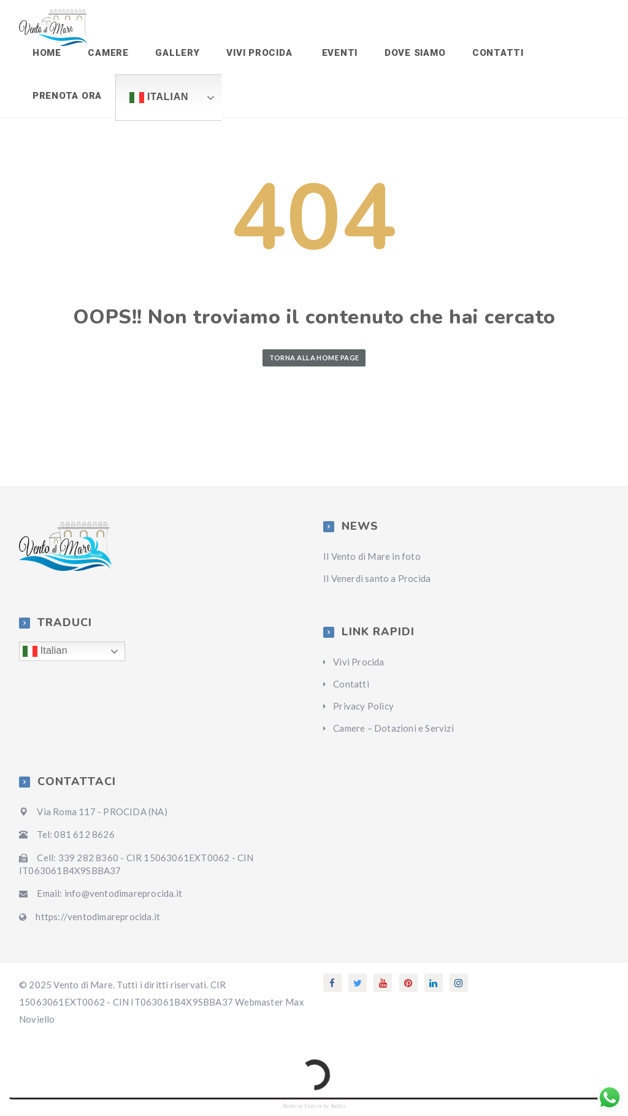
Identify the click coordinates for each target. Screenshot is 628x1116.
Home (45, 54)
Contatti (484, 54)
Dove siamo (403, 54)
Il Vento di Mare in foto (372, 563)
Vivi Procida (252, 54)
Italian (155, 103)
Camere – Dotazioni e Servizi (393, 735)
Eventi (328, 54)
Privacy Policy (363, 713)
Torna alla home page (314, 364)
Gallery (172, 54)
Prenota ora (66, 101)
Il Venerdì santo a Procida (377, 585)
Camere (105, 54)
